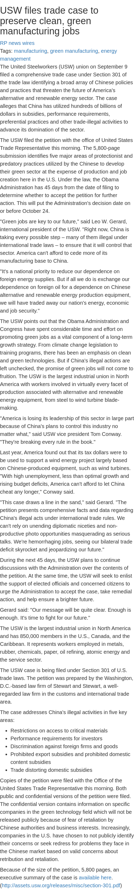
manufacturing (30, 51)
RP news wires (17, 43)
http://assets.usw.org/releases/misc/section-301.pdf (61, 885)
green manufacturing (74, 51)
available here (95, 877)
